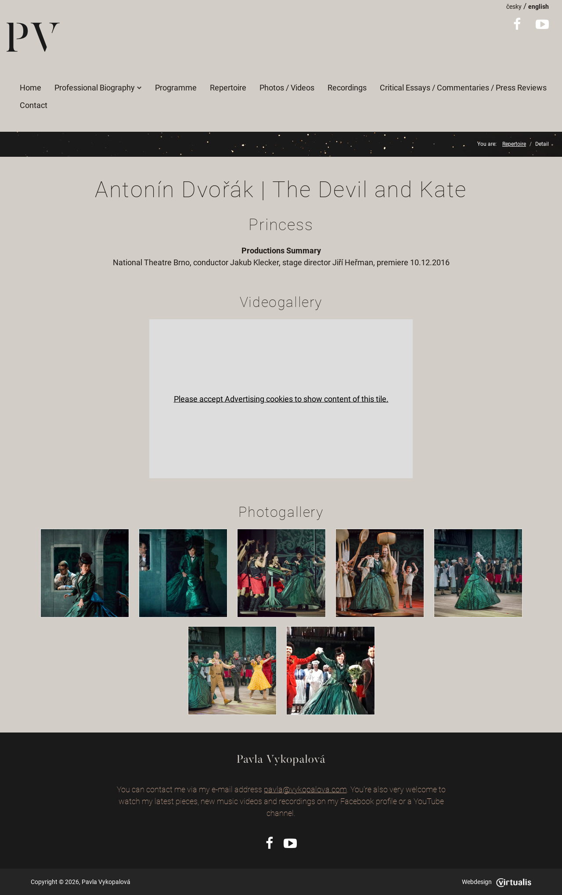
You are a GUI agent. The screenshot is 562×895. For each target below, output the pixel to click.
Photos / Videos (286, 87)
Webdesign (496, 881)
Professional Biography (98, 87)
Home (30, 87)
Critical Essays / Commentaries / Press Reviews (463, 87)
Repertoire (228, 87)
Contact (33, 105)
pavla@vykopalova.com (305, 789)
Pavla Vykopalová (106, 881)
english (538, 6)
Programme (176, 87)
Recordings (347, 87)
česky (514, 6)
